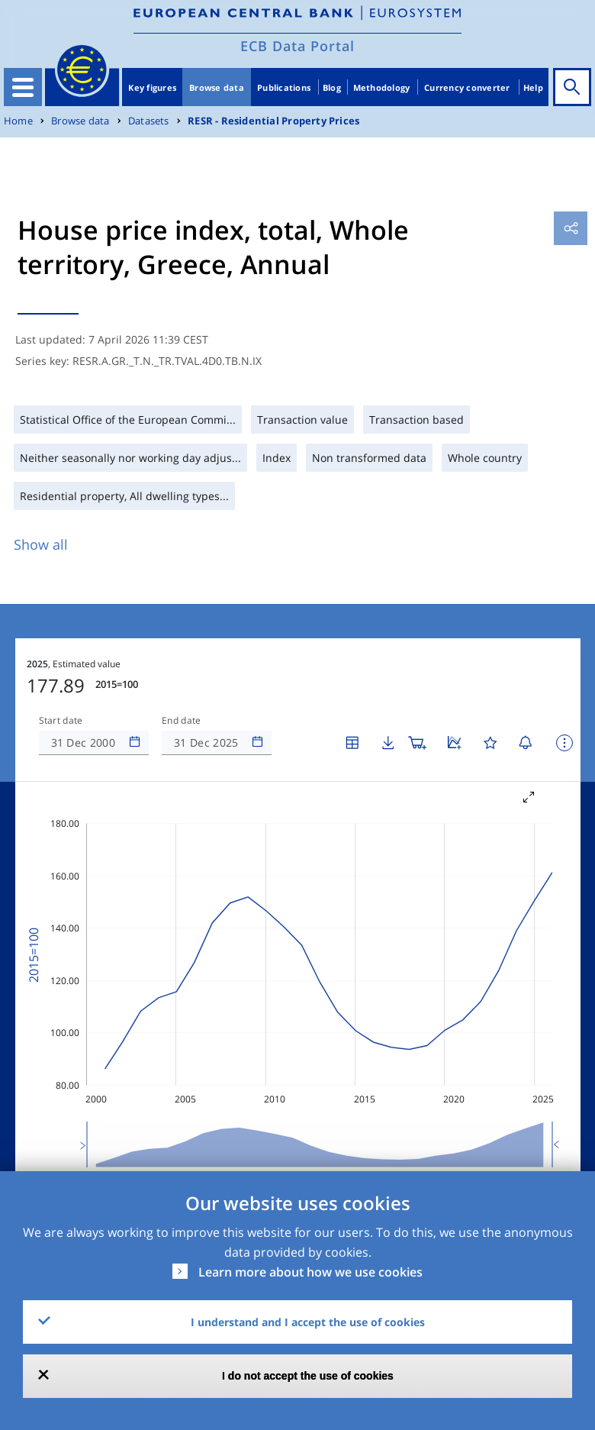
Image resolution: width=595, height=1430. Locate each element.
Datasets (148, 121)
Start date (61, 675)
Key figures (152, 87)
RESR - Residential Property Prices (273, 121)
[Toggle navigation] (23, 87)
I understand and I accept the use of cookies (308, 1322)
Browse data (216, 87)
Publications (283, 87)
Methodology (381, 87)
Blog (332, 87)
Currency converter (467, 87)
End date (181, 675)
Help (533, 87)
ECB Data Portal (297, 46)
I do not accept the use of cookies (308, 1376)
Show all (41, 544)
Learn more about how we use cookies (310, 1272)
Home (18, 121)
